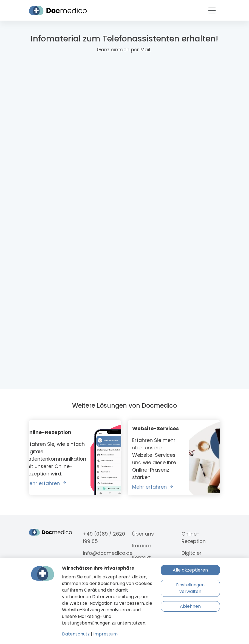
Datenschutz (76, 634)
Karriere (141, 545)
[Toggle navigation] (212, 10)
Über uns (143, 533)
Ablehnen (190, 606)
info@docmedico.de (107, 553)
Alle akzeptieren (190, 570)
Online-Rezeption (194, 537)
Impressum (105, 634)
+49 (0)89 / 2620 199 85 (104, 537)
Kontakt (141, 557)
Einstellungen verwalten (190, 588)
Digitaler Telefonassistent (202, 557)
